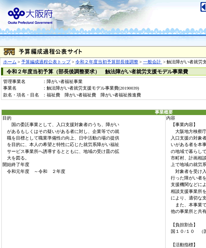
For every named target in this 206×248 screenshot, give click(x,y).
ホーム (10, 62)
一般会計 (152, 62)
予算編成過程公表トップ (46, 62)
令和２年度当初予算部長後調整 (106, 62)
